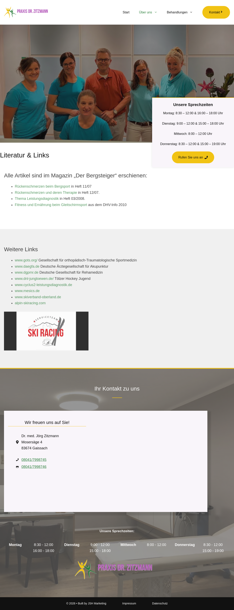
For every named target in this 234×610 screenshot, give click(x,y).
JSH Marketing (97, 603)
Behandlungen (182, 12)
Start (126, 12)
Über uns (150, 12)
